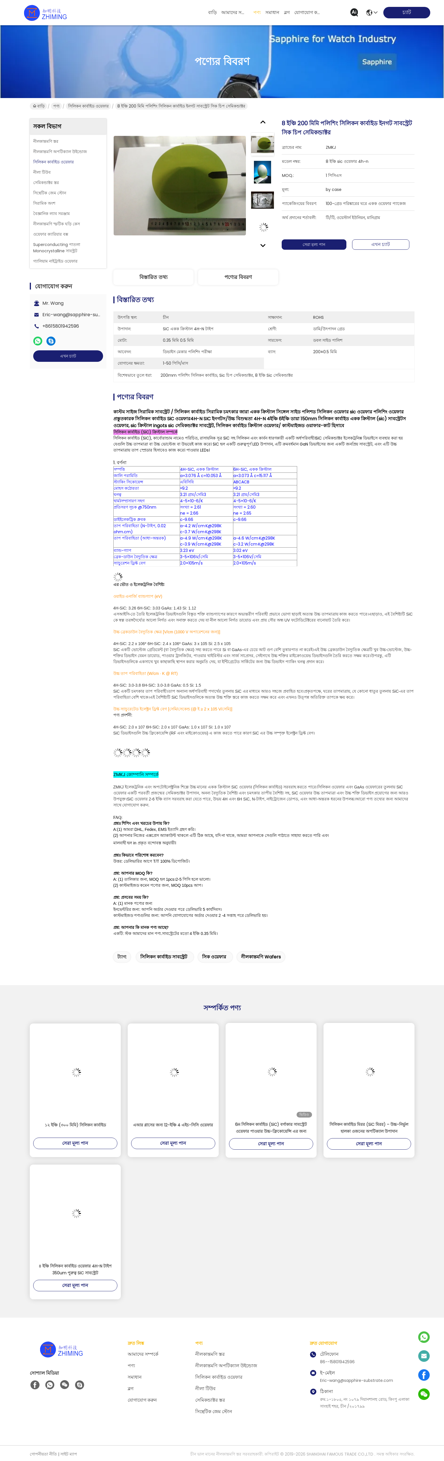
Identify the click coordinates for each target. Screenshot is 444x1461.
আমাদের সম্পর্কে (235, 12)
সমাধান (272, 12)
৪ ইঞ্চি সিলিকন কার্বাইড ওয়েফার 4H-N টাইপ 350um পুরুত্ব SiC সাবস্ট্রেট (75, 1269)
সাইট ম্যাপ (68, 1454)
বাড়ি (212, 12)
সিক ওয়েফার (214, 957)
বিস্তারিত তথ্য (153, 277)
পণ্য (257, 12)
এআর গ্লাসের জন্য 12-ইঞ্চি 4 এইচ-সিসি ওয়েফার (173, 1125)
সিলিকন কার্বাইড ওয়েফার (88, 106)
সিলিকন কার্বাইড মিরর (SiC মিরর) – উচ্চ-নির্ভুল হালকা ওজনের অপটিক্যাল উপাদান (368, 1128)
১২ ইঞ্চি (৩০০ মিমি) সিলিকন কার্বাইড (75, 1125)
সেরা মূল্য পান (316, 245)
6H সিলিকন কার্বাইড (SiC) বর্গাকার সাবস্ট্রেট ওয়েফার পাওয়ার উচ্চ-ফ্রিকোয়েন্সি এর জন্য (271, 1128)
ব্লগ (287, 12)
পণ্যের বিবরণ (238, 277)
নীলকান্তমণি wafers (261, 957)
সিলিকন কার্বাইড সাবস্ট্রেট (163, 957)
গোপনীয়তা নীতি (43, 1454)
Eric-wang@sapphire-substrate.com (84, 314)
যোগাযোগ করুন (308, 12)
